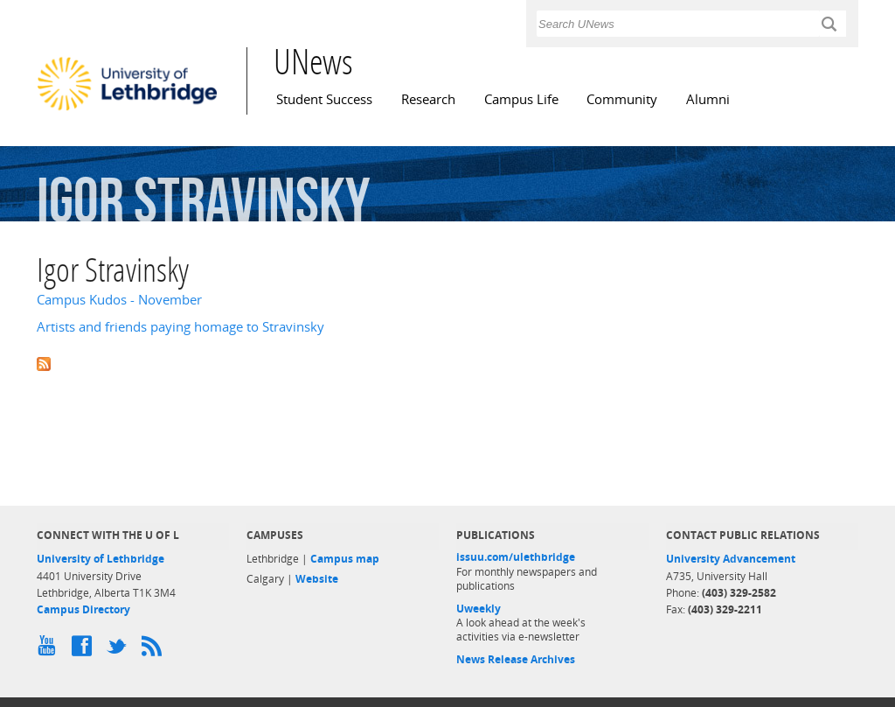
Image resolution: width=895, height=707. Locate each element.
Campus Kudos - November (119, 299)
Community (621, 99)
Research (428, 99)
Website (316, 578)
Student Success (324, 99)
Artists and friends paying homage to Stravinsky (180, 327)
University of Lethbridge (100, 558)
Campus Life (521, 99)
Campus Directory (83, 609)
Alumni (708, 99)
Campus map (344, 558)
